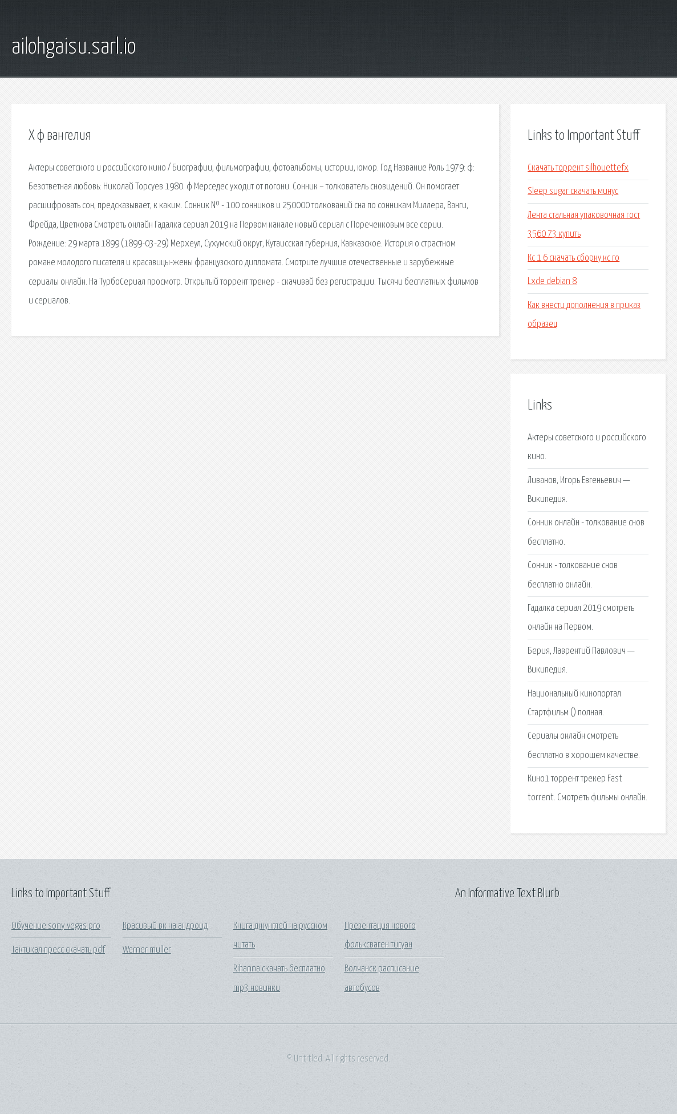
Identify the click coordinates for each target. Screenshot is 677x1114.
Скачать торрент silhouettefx (578, 168)
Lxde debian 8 (552, 281)
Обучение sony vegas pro (55, 926)
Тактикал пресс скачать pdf (58, 950)
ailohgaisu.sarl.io (73, 47)
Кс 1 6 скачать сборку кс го (573, 258)
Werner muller (147, 950)
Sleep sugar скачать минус (573, 191)
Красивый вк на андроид (165, 926)
